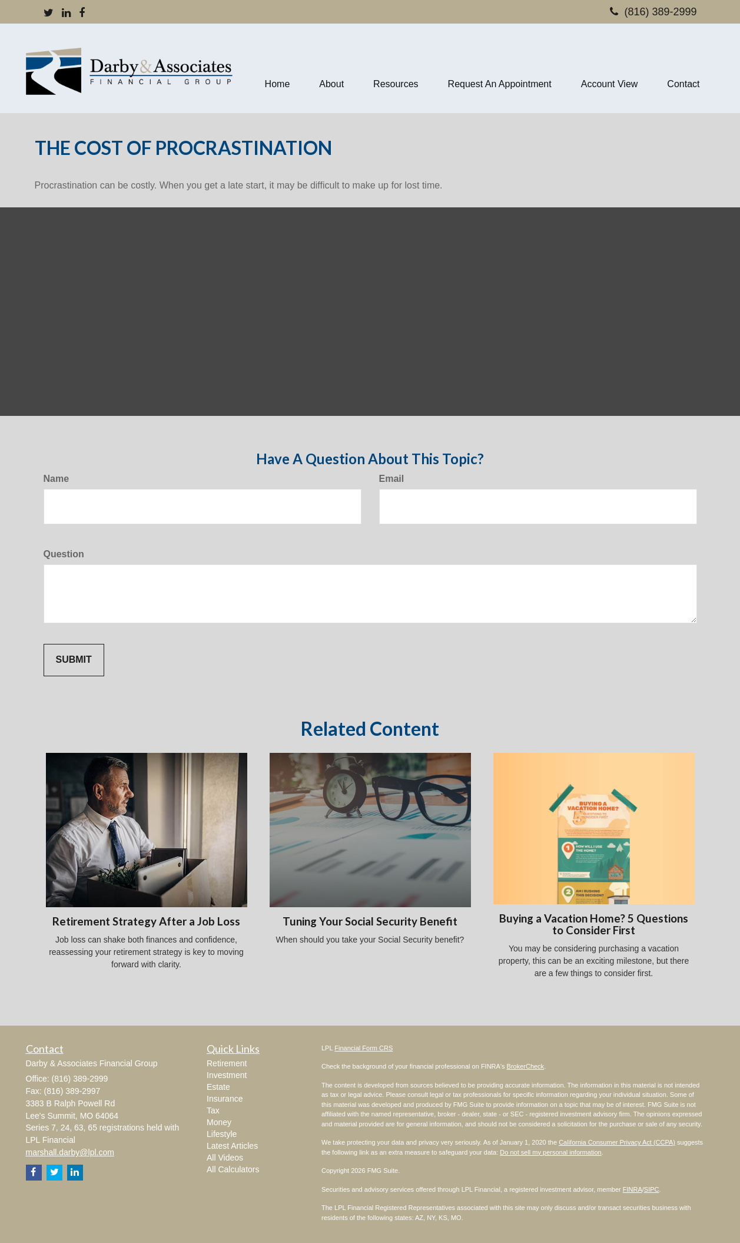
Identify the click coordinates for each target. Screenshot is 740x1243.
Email (391, 479)
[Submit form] (74, 660)
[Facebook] (82, 13)
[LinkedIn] (66, 13)
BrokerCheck (526, 1066)
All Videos (225, 1157)
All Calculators (233, 1169)
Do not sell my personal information (550, 1152)
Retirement (227, 1063)
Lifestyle (222, 1134)
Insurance (225, 1098)
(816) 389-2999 (653, 12)
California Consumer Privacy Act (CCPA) (617, 1142)
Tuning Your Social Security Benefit (370, 921)
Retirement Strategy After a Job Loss (146, 921)
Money (219, 1122)
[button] (331, 68)
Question (64, 554)
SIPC (651, 1189)
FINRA (632, 1189)
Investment (227, 1075)
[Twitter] (49, 13)
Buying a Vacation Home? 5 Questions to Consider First (593, 924)
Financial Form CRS (363, 1048)
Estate (218, 1087)
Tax (213, 1110)
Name (56, 479)
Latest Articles (232, 1146)
